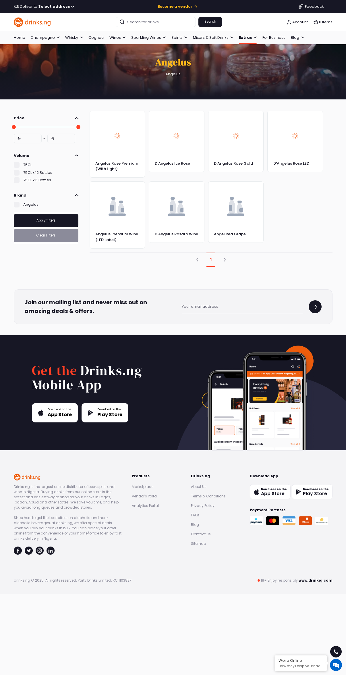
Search (210, 21)
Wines (117, 37)
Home (19, 37)
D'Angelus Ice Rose (172, 163)
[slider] (14, 127)
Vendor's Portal (145, 496)
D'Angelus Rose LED (291, 163)
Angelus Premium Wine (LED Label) (116, 237)
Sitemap (198, 543)
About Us (198, 486)
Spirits (179, 37)
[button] (323, 22)
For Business (273, 37)
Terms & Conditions (208, 496)
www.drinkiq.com (316, 580)
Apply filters (46, 220)
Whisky (74, 37)
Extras (248, 37)
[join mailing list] (315, 306)
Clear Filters (46, 235)
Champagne (45, 37)
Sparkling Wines (148, 37)
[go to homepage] (32, 22)
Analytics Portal (145, 505)
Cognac (96, 37)
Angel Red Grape (230, 234)
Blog (297, 37)
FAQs (195, 515)
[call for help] (336, 651)
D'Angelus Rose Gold (233, 163)
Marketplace (142, 486)
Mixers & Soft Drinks (213, 37)
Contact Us (201, 534)
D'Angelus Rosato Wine (176, 234)
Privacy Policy (202, 505)
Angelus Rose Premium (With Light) (116, 166)
